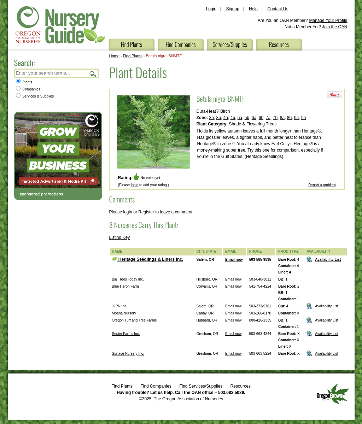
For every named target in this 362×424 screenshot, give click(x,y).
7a (268, 117)
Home (114, 56)
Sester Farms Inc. (126, 334)
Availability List (328, 259)
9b (303, 117)
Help (253, 8)
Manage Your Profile (328, 20)
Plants (24, 82)
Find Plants (131, 44)
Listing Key (119, 237)
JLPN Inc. (119, 306)
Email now (234, 259)
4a (225, 117)
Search (93, 73)
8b (289, 117)
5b (247, 117)
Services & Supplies (35, 96)
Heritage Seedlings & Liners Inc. (147, 259)
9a (296, 117)
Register (146, 212)
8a (282, 117)
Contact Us (277, 8)
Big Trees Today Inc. (128, 279)
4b (232, 117)
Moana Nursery (124, 313)
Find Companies (180, 44)
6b (261, 117)
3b (218, 117)
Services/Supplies (229, 44)
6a (254, 117)
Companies (28, 89)
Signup (232, 8)
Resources (279, 44)
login (134, 185)
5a (240, 117)
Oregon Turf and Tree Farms (134, 320)
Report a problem (321, 185)
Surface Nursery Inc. (128, 353)
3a (211, 117)
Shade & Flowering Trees (253, 124)
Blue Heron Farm (125, 286)
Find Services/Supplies (200, 386)
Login (211, 8)
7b (275, 117)
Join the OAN (334, 26)
